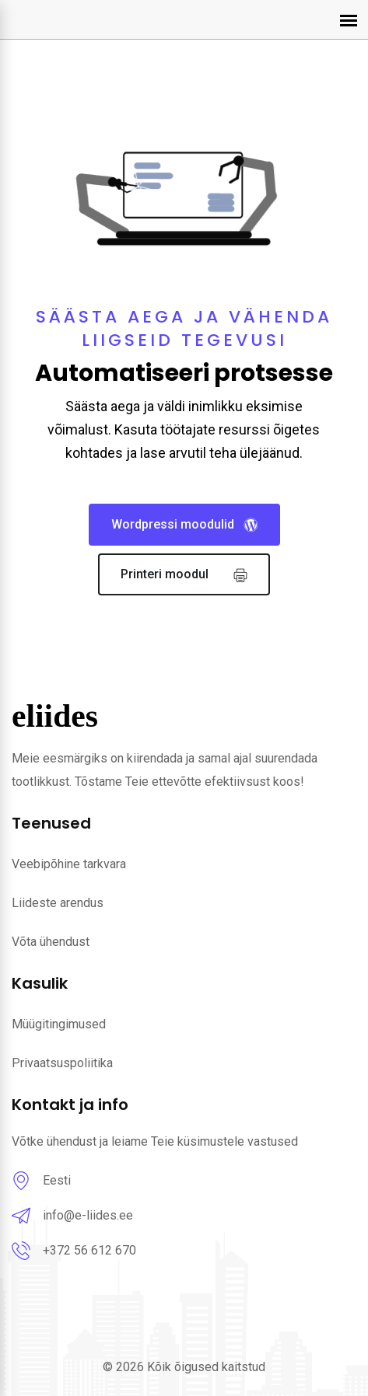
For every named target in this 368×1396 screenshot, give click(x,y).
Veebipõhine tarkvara (69, 864)
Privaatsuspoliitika (62, 1063)
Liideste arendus (57, 902)
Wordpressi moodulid (184, 524)
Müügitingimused (59, 1024)
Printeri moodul (184, 575)
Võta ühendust (50, 941)
